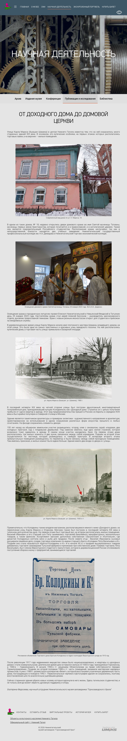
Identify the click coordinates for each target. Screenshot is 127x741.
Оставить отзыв (38, 712)
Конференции (53, 98)
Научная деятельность (59, 7)
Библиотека (106, 98)
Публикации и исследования (80, 98)
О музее (35, 7)
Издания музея (33, 98)
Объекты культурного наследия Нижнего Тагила (34, 718)
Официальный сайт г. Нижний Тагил (27, 722)
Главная (24, 7)
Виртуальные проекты (61, 712)
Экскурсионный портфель (86, 7)
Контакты (21, 712)
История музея (83, 712)
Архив (18, 98)
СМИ (43, 7)
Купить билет (108, 7)
